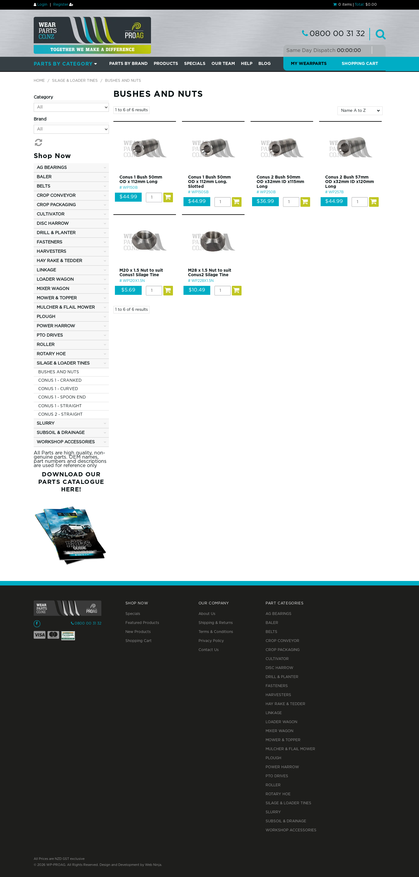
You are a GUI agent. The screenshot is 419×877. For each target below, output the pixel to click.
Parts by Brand (128, 64)
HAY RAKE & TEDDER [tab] (59, 261)
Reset (38, 142)
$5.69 (128, 290)
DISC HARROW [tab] (53, 223)
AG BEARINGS (278, 614)
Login (42, 4)
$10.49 (197, 290)
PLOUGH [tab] (46, 317)
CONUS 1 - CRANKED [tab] (60, 380)
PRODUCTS (166, 64)
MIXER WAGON (279, 731)
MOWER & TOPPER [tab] (57, 298)
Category (43, 97)
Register (60, 4)
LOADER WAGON (281, 722)
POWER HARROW (282, 767)
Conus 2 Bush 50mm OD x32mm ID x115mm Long (280, 182)
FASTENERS (277, 686)
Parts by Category (63, 64)
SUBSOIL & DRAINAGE (286, 821)
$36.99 (265, 201)
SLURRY (273, 812)
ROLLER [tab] (45, 345)
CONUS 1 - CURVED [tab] (58, 389)
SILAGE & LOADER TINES (75, 80)
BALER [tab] (44, 177)
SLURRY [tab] (45, 423)
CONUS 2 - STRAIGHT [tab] (60, 414)
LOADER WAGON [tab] (55, 279)
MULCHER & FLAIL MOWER (290, 749)
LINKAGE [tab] (46, 270)
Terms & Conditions (216, 632)
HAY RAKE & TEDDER (285, 704)
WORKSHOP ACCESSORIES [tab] (66, 442)
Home (39, 80)
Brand (40, 119)
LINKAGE (274, 713)
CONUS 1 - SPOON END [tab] (62, 397)
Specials (132, 614)
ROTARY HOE (278, 794)
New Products (138, 632)
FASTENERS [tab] (49, 242)
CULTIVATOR (277, 659)
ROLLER (273, 785)
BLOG (264, 64)
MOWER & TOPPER (283, 740)
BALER (272, 623)
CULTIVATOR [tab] (50, 214)
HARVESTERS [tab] (51, 251)
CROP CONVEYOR (282, 641)
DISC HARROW (279, 668)
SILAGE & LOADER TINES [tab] (63, 363)
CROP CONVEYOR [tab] (56, 195)
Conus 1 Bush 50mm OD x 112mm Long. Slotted (209, 182)
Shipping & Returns (216, 623)
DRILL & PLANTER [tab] (56, 233)
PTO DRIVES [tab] (50, 335)
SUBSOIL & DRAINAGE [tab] (61, 433)
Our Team (223, 64)
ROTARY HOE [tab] (51, 354)
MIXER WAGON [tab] (53, 289)
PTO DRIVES (277, 776)
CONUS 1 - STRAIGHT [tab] (60, 406)
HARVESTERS (278, 695)
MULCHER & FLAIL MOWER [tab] (66, 307)
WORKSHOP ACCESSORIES (291, 830)
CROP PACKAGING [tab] (56, 205)
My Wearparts (309, 64)
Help (246, 64)
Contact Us (209, 650)
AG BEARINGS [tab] (52, 168)
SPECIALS (194, 64)
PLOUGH (273, 758)
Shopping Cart (360, 64)
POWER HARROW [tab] (56, 326)
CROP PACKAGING (283, 650)
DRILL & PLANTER (282, 677)
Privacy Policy (211, 641)
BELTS (271, 632)
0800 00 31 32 (337, 34)
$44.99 (128, 197)
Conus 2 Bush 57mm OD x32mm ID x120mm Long (349, 182)
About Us (207, 614)
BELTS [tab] (43, 186)
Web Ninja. (153, 864)
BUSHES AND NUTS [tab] (58, 372)
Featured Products (142, 623)
